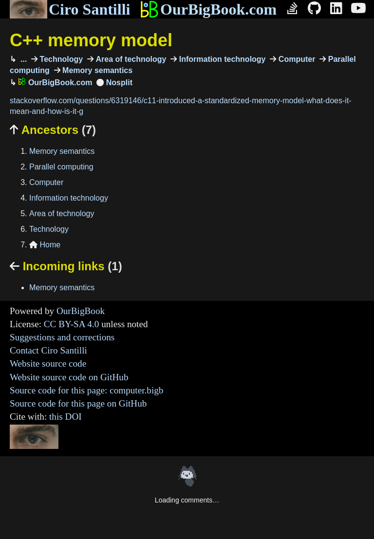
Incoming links (66, 266)
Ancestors (53, 129)
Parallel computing (61, 167)
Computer (295, 59)
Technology (60, 59)
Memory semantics (96, 70)
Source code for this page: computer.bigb (86, 390)
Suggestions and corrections (62, 337)
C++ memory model (91, 40)
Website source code (48, 363)
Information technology (221, 59)
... (22, 59)
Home (44, 245)
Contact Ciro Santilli (48, 350)
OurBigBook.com (208, 9)
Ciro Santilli (70, 9)
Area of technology (130, 59)
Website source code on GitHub (69, 377)
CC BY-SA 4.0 (71, 324)
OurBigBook (80, 311)
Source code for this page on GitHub (78, 403)
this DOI (65, 416)
